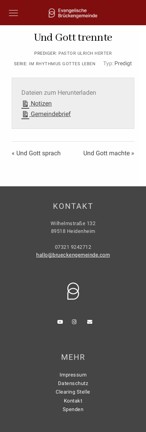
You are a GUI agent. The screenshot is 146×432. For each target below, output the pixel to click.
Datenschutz (73, 383)
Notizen (36, 102)
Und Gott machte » (108, 153)
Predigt (123, 63)
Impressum (73, 375)
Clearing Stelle (73, 392)
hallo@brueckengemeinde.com (73, 255)
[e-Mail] (91, 323)
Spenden (73, 409)
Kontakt (73, 401)
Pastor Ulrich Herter (85, 53)
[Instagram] (76, 323)
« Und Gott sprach (36, 153)
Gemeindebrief (46, 113)
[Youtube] (61, 323)
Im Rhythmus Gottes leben (62, 63)
